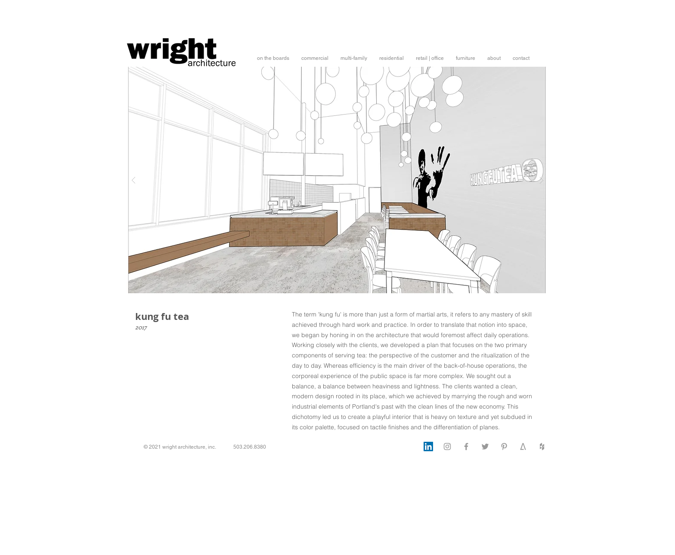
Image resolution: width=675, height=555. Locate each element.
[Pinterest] (504, 446)
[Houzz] (542, 446)
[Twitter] (485, 446)
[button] (273, 58)
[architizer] (523, 446)
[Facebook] (466, 446)
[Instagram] (447, 446)
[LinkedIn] (428, 446)
